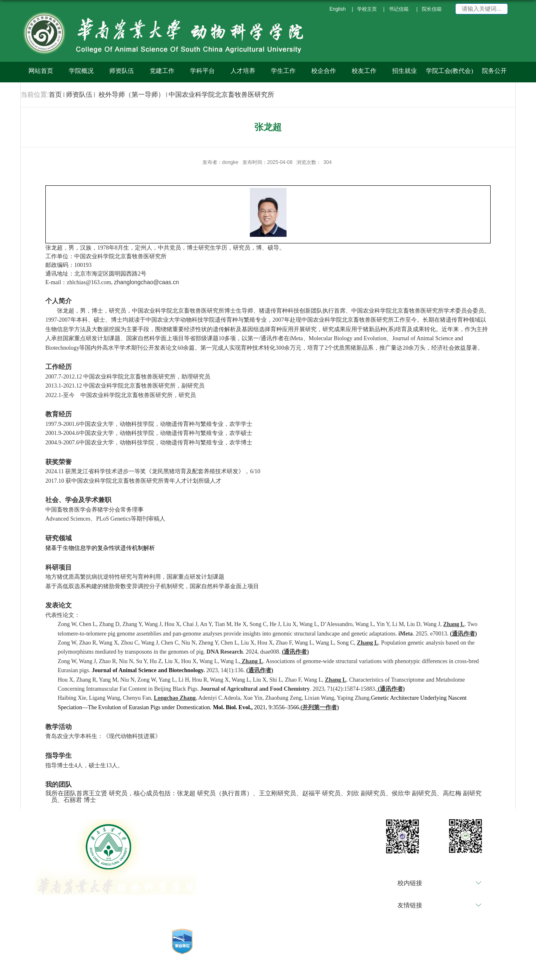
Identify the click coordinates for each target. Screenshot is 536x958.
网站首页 (40, 71)
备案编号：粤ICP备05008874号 (285, 952)
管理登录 (224, 952)
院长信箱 (432, 9)
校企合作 (323, 71)
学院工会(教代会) (449, 71)
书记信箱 (399, 9)
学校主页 (367, 9)
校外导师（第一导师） (130, 94)
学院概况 (81, 71)
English (337, 9)
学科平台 (202, 71)
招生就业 (404, 71)
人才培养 (242, 71)
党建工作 (162, 71)
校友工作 (364, 71)
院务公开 (494, 71)
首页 (55, 94)
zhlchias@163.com (89, 282)
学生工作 (283, 71)
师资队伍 (121, 71)
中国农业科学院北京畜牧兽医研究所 (221, 94)
